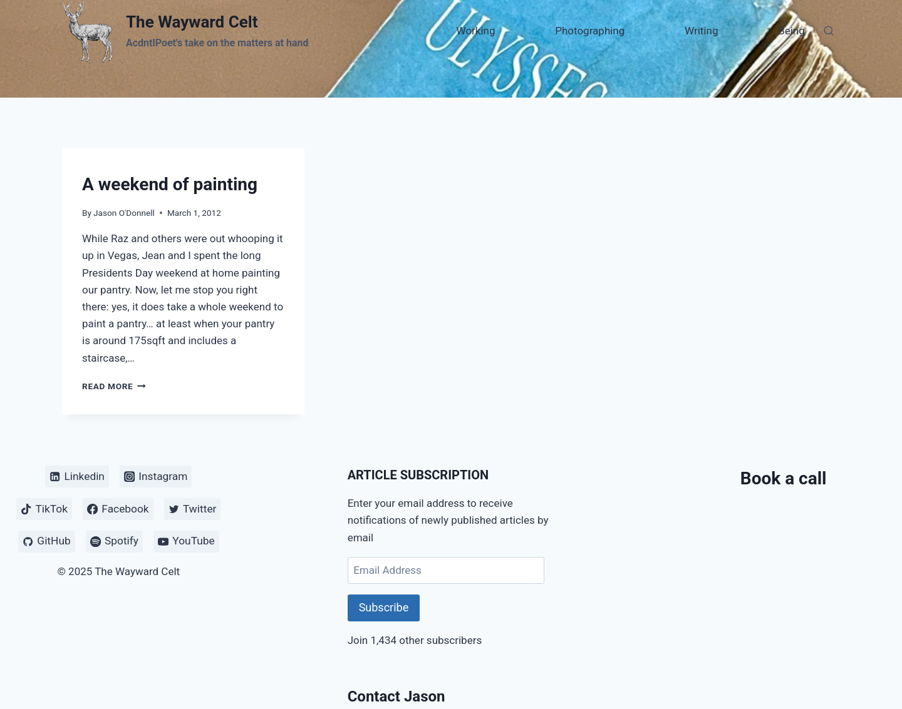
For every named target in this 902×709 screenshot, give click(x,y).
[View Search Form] (828, 31)
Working (476, 30)
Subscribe (384, 607)
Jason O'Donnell (124, 213)
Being (791, 30)
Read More (114, 386)
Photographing (590, 30)
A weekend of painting (169, 184)
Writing (701, 30)
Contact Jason (396, 696)
